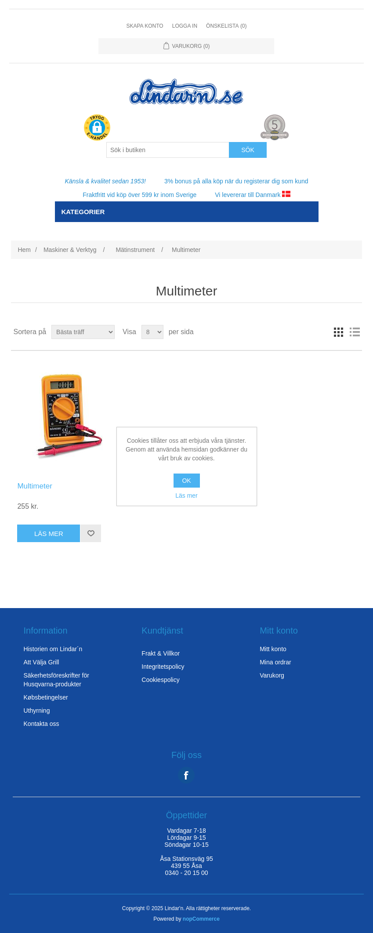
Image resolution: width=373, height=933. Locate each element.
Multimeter (34, 486)
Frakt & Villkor (160, 653)
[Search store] (167, 150)
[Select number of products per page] (152, 332)
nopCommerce (201, 919)
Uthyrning (37, 710)
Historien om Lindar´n (53, 648)
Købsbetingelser (46, 697)
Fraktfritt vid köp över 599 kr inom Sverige (139, 194)
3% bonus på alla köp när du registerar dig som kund (236, 181)
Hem (24, 249)
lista (354, 332)
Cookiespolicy (160, 679)
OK (186, 480)
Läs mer (186, 495)
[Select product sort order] (83, 332)
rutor (338, 332)
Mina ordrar (275, 662)
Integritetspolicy (162, 666)
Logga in (184, 26)
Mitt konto (273, 648)
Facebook (186, 775)
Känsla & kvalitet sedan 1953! (105, 181)
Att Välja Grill (41, 662)
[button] (97, 128)
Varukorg (272, 675)
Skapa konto (144, 26)
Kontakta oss (41, 723)
